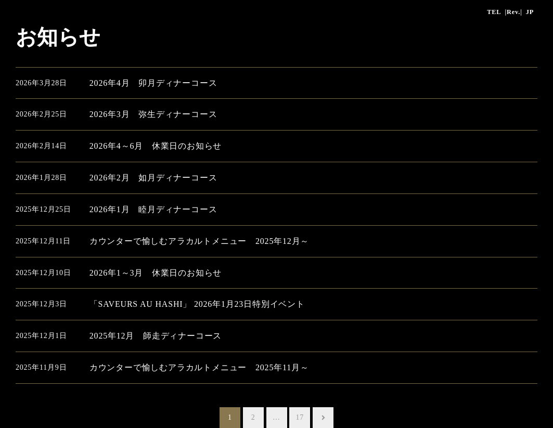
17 (300, 417)
